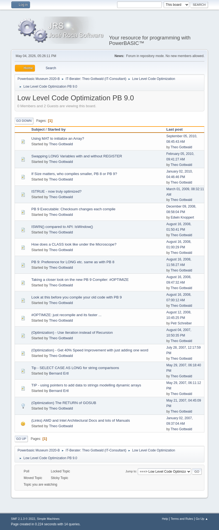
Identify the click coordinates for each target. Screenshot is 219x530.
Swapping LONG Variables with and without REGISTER (76, 156)
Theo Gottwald (61, 144)
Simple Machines (48, 518)
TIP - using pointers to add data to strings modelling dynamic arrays (86, 385)
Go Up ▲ (202, 518)
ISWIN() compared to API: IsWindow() (62, 227)
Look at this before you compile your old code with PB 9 (76, 297)
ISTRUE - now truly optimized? (56, 191)
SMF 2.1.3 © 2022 (23, 518)
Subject (38, 129)
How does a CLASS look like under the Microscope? (74, 244)
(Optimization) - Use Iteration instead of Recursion (72, 332)
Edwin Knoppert (182, 217)
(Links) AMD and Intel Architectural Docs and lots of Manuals (80, 420)
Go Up (21, 438)
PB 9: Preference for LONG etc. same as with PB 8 (73, 262)
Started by (57, 129)
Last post (177, 129)
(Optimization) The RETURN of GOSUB (63, 403)
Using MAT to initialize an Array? (57, 138)
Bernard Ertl (59, 373)
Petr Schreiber (181, 323)
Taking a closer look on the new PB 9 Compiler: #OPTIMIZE (80, 280)
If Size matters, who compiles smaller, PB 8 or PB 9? (74, 174)
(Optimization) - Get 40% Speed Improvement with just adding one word (89, 350)
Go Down (24, 120)
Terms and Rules (182, 518)
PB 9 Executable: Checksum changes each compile (73, 209)
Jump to (131, 471)
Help (165, 518)
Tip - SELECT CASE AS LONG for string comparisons (75, 368)
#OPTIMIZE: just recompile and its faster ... (66, 315)
